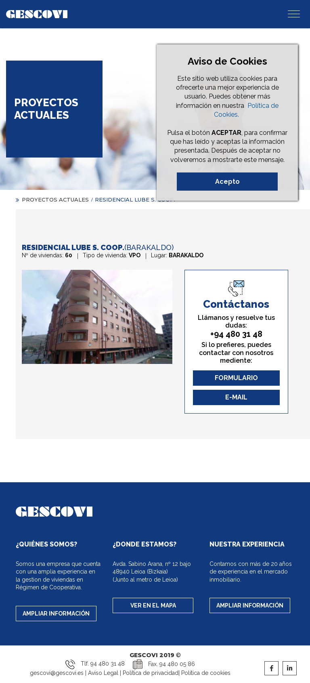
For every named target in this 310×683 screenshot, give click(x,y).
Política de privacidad (150, 673)
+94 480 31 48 (236, 334)
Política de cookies (205, 673)
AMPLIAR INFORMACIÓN (56, 613)
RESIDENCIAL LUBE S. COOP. (135, 199)
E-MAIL (236, 397)
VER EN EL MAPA (153, 605)
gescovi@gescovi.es (57, 673)
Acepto (227, 181)
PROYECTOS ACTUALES (55, 199)
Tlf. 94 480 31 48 (95, 663)
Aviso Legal (104, 673)
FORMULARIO (236, 378)
